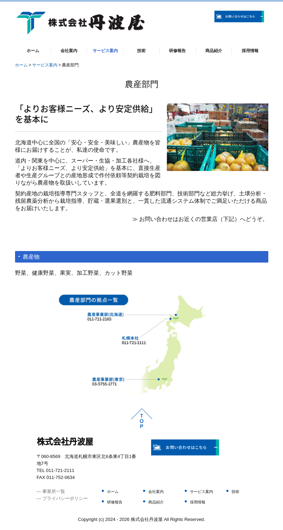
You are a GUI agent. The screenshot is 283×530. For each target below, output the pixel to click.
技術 (141, 50)
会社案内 (69, 50)
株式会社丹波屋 (65, 441)
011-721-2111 (60, 470)
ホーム (33, 50)
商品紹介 (213, 50)
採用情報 (250, 50)
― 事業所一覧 (51, 491)
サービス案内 (105, 50)
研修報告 (177, 50)
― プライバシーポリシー (62, 498)
